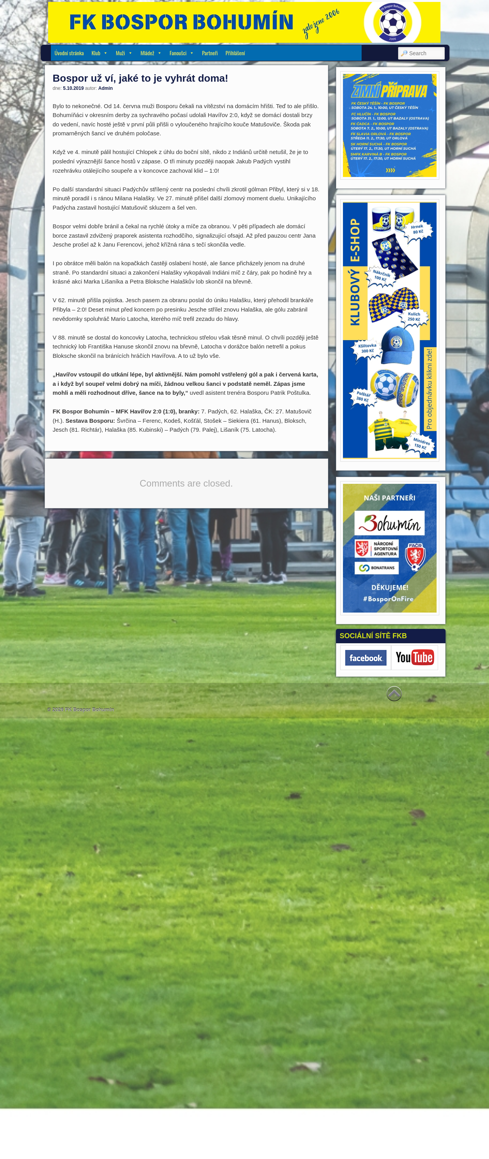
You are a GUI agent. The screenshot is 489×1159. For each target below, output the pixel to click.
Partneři (210, 53)
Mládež (151, 53)
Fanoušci (182, 53)
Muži (124, 53)
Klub (100, 53)
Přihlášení (235, 53)
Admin (105, 88)
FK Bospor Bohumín (89, 710)
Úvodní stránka (69, 53)
